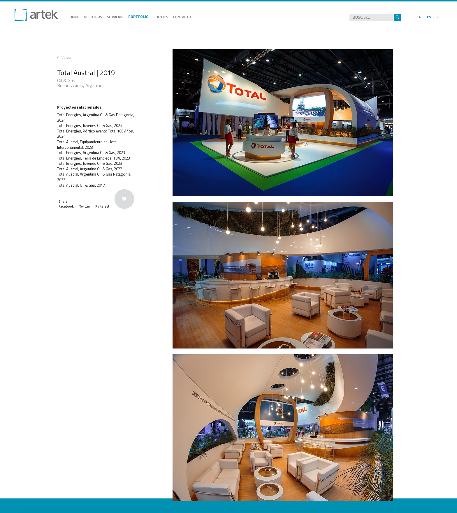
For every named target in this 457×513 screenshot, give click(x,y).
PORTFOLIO (138, 17)
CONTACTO (182, 17)
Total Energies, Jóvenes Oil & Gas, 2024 (89, 125)
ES (429, 17)
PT (439, 17)
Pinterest (102, 206)
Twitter (84, 206)
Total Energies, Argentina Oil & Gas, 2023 (91, 152)
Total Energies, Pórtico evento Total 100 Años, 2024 (95, 133)
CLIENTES (161, 17)
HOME (74, 17)
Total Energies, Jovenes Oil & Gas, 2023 (89, 163)
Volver (66, 57)
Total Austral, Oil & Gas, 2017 (81, 185)
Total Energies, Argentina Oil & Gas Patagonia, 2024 (95, 117)
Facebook (66, 206)
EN (419, 17)
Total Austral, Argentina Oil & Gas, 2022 (89, 169)
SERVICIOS (115, 17)
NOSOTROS (93, 17)
